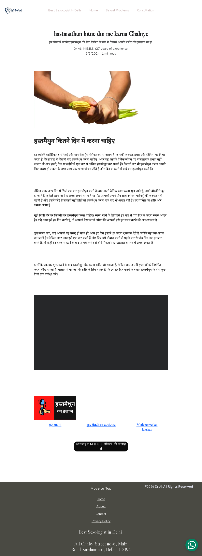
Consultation (145, 10)
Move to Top (101, 489)
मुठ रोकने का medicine (101, 426)
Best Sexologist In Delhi (64, 10)
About (100, 507)
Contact (101, 514)
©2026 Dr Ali (154, 487)
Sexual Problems (117, 10)
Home (93, 10)
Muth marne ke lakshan (146, 427)
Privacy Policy (101, 521)
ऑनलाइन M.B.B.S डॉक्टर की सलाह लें (101, 447)
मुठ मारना (55, 425)
